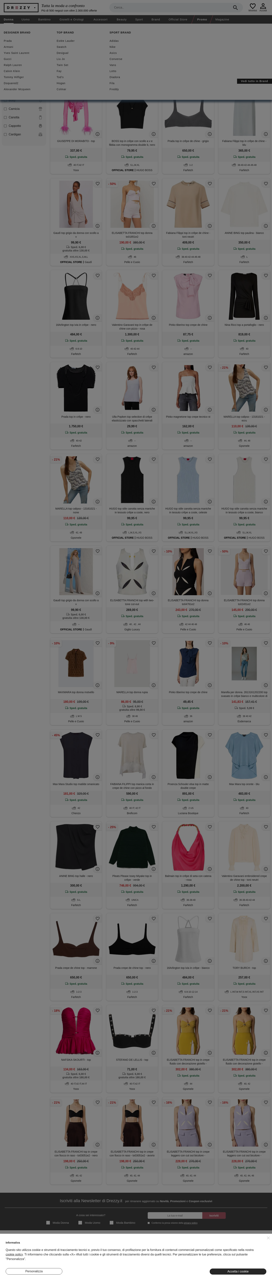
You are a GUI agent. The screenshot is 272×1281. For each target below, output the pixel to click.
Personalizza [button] (34, 1271)
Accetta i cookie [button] (238, 1271)
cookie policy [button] (14, 1254)
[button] (268, 1238)
